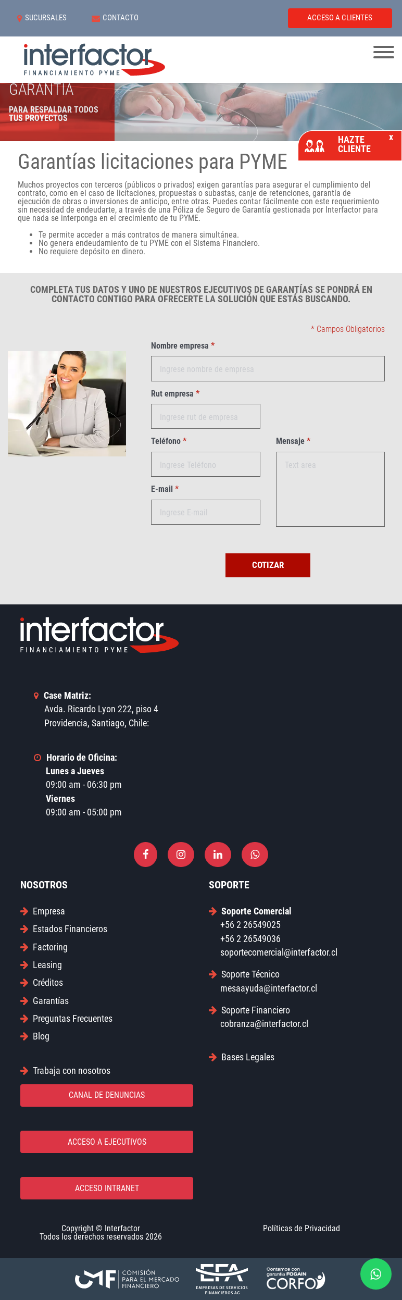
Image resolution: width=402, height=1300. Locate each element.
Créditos (41, 982)
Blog (34, 1036)
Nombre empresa (183, 346)
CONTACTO (115, 18)
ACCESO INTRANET (107, 1188)
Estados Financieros (63, 928)
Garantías (44, 1000)
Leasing (41, 964)
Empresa (42, 911)
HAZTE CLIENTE (349, 144)
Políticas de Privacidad (301, 1228)
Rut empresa (175, 394)
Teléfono (168, 441)
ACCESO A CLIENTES (339, 17)
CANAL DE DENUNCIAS (107, 1095)
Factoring (44, 947)
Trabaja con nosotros (65, 1070)
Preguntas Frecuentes (66, 1018)
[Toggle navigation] (384, 53)
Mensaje (293, 441)
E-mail (165, 489)
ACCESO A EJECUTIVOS (107, 1142)
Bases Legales (241, 1056)
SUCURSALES (42, 18)
